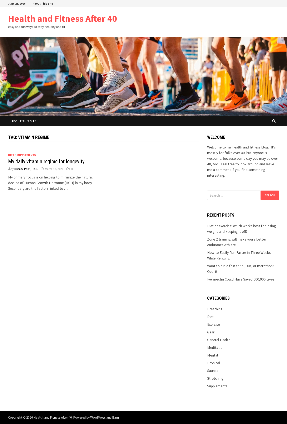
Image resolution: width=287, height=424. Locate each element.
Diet (11, 155)
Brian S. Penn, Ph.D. (26, 169)
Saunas (212, 370)
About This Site (43, 3)
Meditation (215, 347)
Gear (210, 332)
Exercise (213, 324)
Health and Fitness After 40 (62, 18)
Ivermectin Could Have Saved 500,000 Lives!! (242, 279)
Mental (212, 355)
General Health (218, 339)
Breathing (215, 309)
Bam (115, 417)
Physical (213, 362)
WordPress (98, 417)
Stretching (215, 378)
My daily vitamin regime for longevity (46, 161)
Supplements (26, 155)
